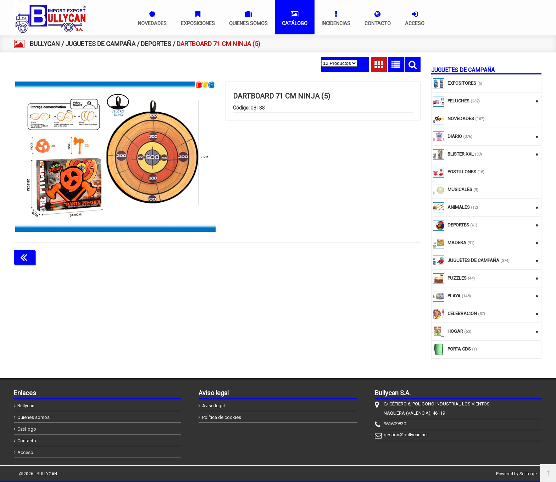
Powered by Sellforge (516, 473)
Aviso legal (213, 405)
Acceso (25, 452)
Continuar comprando (389, 256)
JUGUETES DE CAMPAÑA (100, 43)
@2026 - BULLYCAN (38, 473)
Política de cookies (221, 417)
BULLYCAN (45, 43)
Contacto (26, 440)
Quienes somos (33, 417)
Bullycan (25, 405)
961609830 (395, 423)
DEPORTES (156, 43)
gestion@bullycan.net (406, 434)
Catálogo (26, 429)
